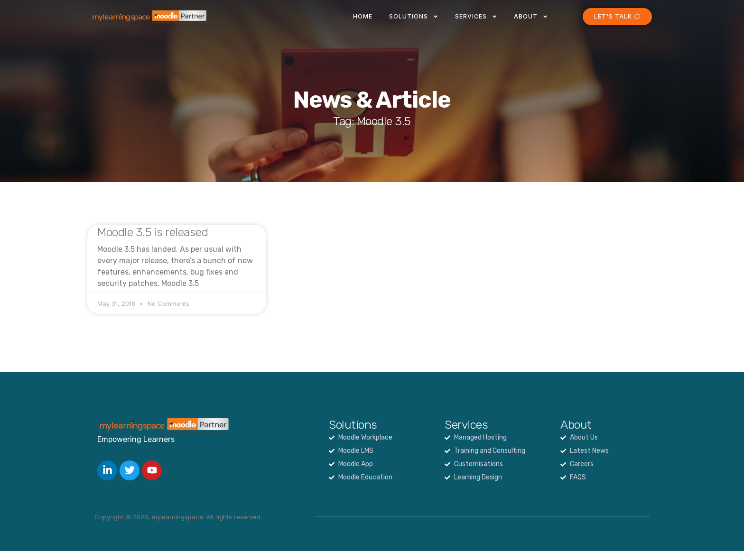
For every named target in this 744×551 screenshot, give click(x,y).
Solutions (413, 16)
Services (476, 16)
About (531, 16)
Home (362, 16)
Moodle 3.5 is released (152, 232)
